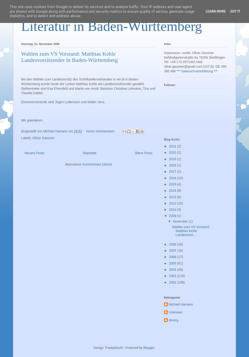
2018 (173, 165)
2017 (173, 171)
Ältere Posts (143, 153)
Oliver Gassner (43, 138)
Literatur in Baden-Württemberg (111, 26)
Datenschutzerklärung (197, 71)
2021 (173, 146)
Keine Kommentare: (101, 131)
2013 (173, 197)
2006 (173, 257)
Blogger (149, 348)
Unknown (175, 312)
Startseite (89, 153)
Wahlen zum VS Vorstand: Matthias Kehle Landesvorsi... (191, 231)
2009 (173, 216)
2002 (173, 282)
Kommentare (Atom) (97, 164)
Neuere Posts (34, 153)
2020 (173, 152)
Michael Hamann (181, 304)
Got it (235, 11)
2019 (173, 159)
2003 (173, 276)
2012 (173, 203)
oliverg (173, 320)
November (181, 221)
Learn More (216, 11)
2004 (173, 269)
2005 (173, 263)
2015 (173, 184)
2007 (173, 250)
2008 (173, 244)
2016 (173, 178)
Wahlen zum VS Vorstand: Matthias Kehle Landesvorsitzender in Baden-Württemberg (69, 57)
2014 (173, 190)
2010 (173, 209)
